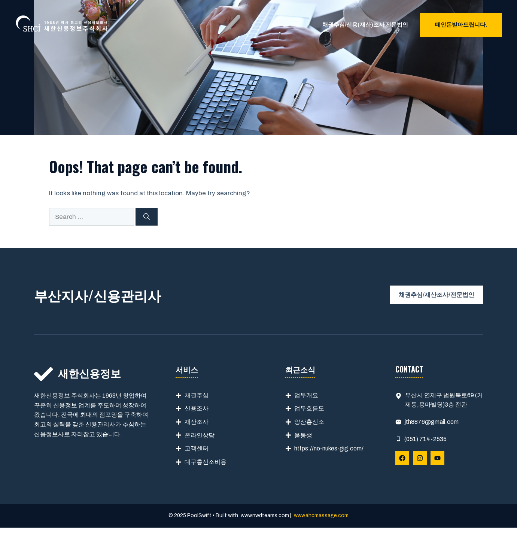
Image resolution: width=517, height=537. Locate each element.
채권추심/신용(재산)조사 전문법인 (365, 25)
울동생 (303, 435)
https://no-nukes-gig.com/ (329, 448)
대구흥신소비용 (205, 462)
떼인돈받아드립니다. (461, 25)
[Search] (147, 217)
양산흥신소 (309, 422)
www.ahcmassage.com (321, 515)
